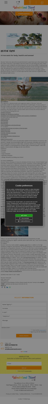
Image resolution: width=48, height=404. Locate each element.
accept (24, 215)
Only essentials (24, 218)
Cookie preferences (24, 221)
